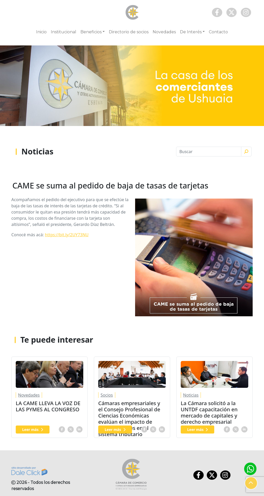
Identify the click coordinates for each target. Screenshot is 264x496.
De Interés (191, 31)
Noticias (191, 395)
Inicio (41, 31)
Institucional (63, 31)
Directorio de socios (128, 31)
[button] (251, 483)
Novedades (164, 31)
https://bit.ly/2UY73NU (66, 235)
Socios (107, 395)
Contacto (218, 31)
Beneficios (91, 31)
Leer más (32, 429)
